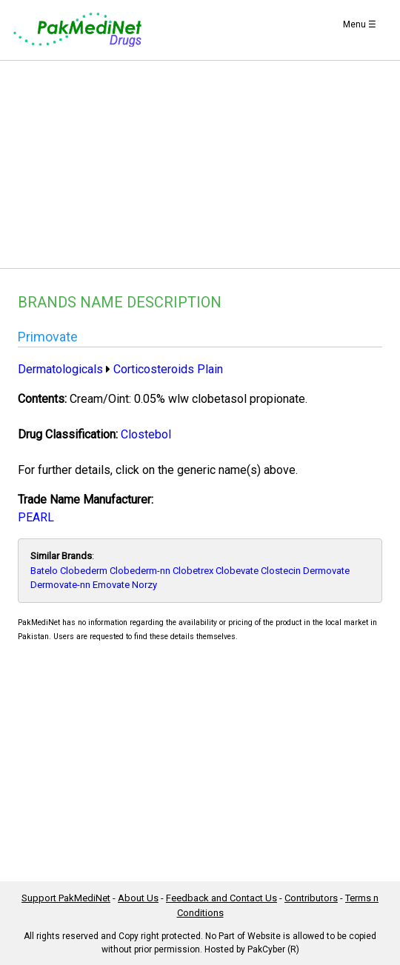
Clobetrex (193, 570)
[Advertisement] (200, 164)
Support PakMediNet (65, 898)
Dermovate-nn (60, 584)
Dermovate (326, 570)
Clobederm (83, 570)
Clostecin (281, 570)
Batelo (44, 570)
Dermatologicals (60, 369)
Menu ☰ (359, 24)
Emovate (111, 584)
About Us (138, 898)
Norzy (144, 584)
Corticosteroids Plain (168, 369)
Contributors (311, 898)
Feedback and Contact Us (221, 898)
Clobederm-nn (140, 570)
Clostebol (146, 434)
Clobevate (237, 570)
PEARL (36, 517)
